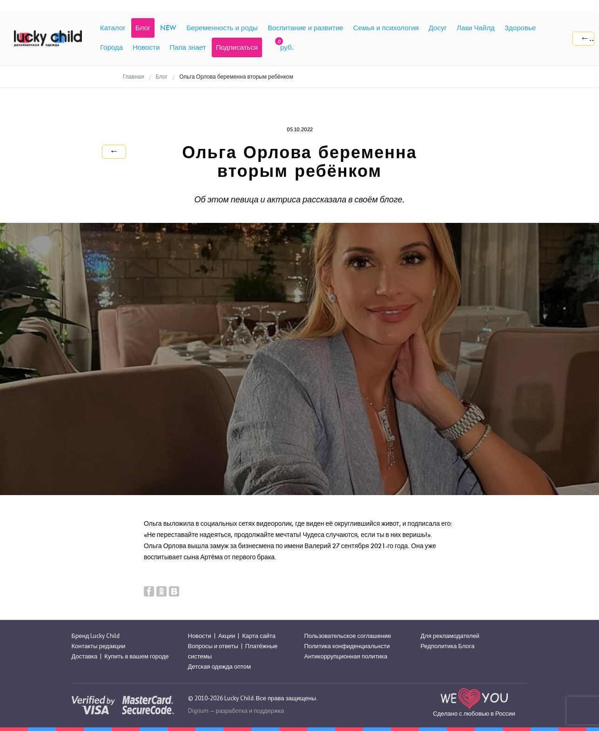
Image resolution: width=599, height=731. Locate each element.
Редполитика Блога (448, 646)
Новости (199, 636)
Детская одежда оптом (219, 667)
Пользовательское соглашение (347, 636)
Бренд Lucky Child (96, 636)
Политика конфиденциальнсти (347, 646)
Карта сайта (259, 636)
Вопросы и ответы (213, 646)
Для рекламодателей (450, 636)
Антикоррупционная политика (346, 656)
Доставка (85, 656)
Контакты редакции (99, 646)
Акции (226, 636)
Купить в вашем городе (136, 656)
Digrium (198, 711)
